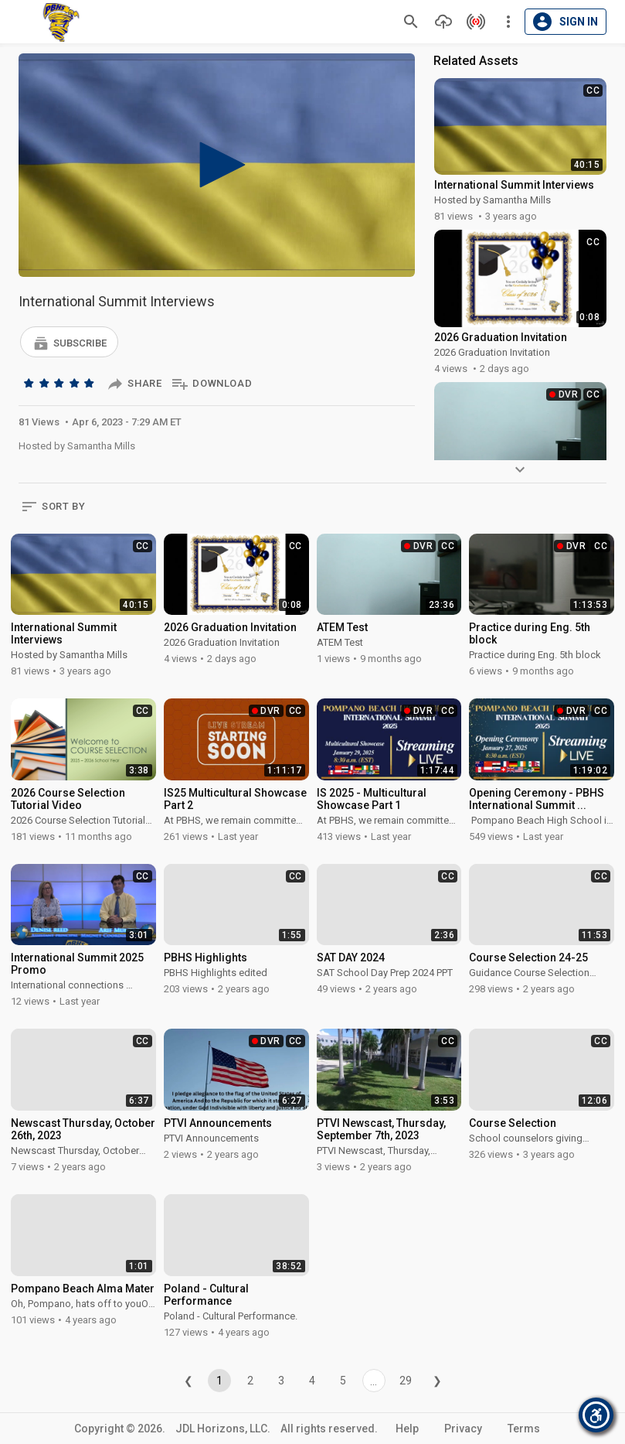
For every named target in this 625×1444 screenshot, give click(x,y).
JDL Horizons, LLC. (222, 1428)
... (373, 1381)
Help (407, 1428)
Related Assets (475, 60)
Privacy (463, 1428)
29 (405, 1380)
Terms (524, 1428)
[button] (69, 341)
